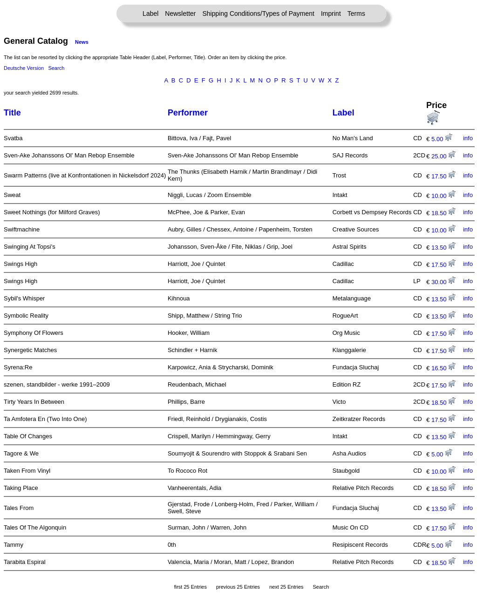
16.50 (443, 368)
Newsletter (180, 13)
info (468, 138)
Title (12, 112)
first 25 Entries (190, 587)
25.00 (443, 156)
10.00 (443, 195)
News (81, 42)
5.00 (441, 139)
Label (150, 13)
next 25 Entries (286, 587)
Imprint (331, 13)
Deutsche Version (24, 68)
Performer (188, 112)
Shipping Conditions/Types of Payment (258, 13)
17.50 (443, 176)
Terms (356, 13)
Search (56, 68)
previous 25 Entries (238, 587)
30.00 (443, 282)
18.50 (443, 213)
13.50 (443, 247)
